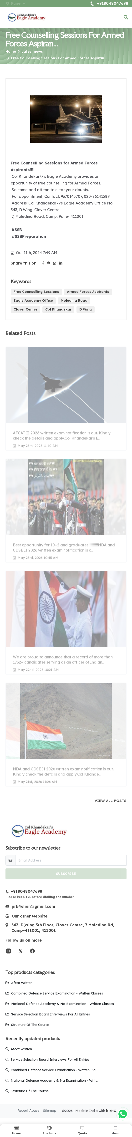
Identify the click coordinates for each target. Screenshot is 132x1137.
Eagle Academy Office (33, 300)
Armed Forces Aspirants (88, 292)
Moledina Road (74, 300)
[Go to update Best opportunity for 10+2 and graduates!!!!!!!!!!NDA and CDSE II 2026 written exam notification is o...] (66, 508)
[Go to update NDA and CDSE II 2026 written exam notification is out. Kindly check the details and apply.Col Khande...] (66, 732)
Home (10, 51)
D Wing (85, 309)
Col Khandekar (58, 309)
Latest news (32, 51)
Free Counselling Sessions (36, 292)
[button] (126, 17)
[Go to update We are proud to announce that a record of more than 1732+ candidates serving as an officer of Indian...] (66, 620)
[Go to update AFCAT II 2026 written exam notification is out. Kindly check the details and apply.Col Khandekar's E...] (66, 396)
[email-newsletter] (71, 860)
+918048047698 (109, 3)
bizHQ (111, 1111)
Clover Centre (25, 309)
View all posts (111, 800)
